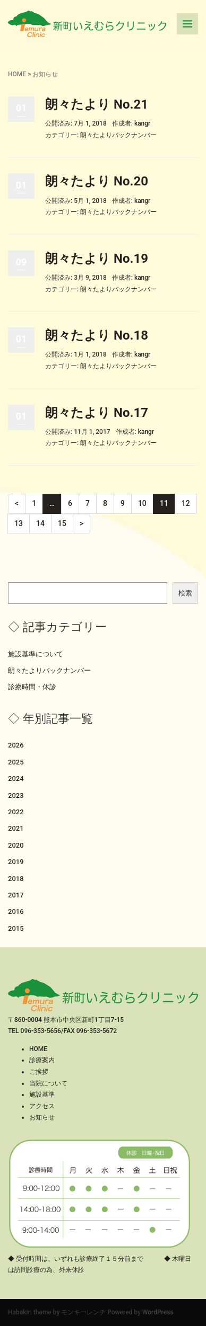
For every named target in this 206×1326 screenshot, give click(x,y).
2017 (16, 895)
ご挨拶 (38, 1071)
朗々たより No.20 (96, 181)
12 (186, 503)
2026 (16, 745)
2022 (16, 812)
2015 (16, 928)
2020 (16, 845)
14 (40, 523)
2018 (16, 879)
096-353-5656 (41, 1031)
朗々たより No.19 (96, 258)
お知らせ (42, 1117)
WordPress (158, 1312)
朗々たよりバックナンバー (118, 135)
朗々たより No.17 (96, 412)
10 (142, 503)
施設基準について (35, 654)
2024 (16, 778)
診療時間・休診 (32, 687)
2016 (16, 911)
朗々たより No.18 (96, 335)
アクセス (42, 1106)
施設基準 (42, 1094)
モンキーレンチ (83, 1312)
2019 (16, 862)
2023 (16, 795)
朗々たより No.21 (96, 104)
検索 (185, 593)
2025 (16, 762)
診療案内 (42, 1060)
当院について (48, 1083)
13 (18, 523)
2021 (16, 828)
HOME (17, 74)
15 (62, 523)
